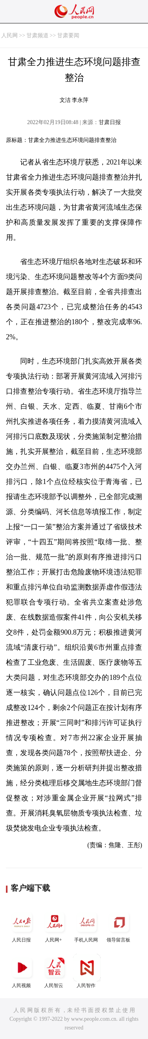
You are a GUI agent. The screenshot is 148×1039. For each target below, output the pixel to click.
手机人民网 (87, 925)
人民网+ (54, 925)
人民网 (9, 35)
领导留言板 (119, 925)
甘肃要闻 (68, 35)
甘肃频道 (37, 35)
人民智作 (87, 971)
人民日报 (22, 925)
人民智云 (54, 971)
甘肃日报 (110, 122)
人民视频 (22, 971)
